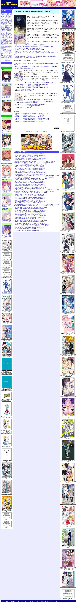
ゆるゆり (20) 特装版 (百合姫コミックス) (7, 323)
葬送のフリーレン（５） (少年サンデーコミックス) (68, 504)
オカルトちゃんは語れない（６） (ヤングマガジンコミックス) (68, 190)
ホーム (3, 7)
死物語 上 (6, 527)
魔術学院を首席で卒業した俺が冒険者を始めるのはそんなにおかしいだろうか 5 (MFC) (68, 355)
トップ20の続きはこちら (7, 60)
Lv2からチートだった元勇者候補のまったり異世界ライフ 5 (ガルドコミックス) (68, 273)
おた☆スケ (37, 7)
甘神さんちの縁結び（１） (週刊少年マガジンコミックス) (68, 526)
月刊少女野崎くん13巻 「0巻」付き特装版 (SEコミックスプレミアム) (7, 250)
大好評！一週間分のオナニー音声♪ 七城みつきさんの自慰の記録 (29, 165)
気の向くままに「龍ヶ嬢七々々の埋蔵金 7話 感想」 (28, 48)
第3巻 (26, 90)
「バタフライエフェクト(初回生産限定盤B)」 (28, 106)
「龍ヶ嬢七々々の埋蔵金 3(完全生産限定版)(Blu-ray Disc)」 (32, 86)
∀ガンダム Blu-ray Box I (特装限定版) (7, 494)
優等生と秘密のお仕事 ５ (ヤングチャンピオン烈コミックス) (68, 376)
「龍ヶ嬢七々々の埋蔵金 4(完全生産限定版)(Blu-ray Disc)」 (32, 87)
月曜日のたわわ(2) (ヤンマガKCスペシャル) (68, 82)
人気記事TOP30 (44, 7)
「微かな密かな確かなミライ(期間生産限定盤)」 (39, 101)
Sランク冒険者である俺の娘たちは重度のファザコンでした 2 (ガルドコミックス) (68, 252)
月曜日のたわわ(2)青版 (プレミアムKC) (7, 293)
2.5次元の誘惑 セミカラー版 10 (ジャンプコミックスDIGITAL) (68, 587)
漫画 (22, 7)
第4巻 (30, 90)
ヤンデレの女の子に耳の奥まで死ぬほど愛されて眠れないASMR (29, 227)
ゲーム (31, 7)
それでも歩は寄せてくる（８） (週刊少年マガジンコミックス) (68, 482)
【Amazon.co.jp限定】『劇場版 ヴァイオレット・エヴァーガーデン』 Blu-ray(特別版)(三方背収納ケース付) (6, 339)
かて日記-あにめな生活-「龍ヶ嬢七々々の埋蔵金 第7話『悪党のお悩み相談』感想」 (35, 56)
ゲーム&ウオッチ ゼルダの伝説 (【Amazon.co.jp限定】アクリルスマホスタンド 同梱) (6, 400)
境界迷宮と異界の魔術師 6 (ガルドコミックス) (68, 231)
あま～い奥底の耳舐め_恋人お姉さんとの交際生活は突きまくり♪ (30, 155)
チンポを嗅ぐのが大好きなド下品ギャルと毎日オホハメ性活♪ (29, 228)
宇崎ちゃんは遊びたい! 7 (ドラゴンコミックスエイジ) (6, 356)
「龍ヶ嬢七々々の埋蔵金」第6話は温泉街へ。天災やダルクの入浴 (31, 113)
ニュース (8, 7)
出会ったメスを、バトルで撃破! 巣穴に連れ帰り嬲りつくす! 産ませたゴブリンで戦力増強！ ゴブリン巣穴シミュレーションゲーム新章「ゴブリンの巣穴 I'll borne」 (6, 15)
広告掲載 (51, 7)
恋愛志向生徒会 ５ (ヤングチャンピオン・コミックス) (68, 438)
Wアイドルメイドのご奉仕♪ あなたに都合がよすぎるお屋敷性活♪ (30, 154)
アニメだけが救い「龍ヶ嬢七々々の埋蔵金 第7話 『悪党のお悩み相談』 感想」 (34, 46)
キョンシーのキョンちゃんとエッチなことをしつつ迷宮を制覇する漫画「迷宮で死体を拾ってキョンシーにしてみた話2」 (6, 47)
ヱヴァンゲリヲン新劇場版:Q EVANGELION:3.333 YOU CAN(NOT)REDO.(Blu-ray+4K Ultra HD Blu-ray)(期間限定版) (6, 389)
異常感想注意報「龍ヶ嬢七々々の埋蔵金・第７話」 (27, 57)
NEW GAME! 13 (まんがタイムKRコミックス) (68, 599)
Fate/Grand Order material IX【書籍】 (7, 461)
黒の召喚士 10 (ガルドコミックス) (68, 210)
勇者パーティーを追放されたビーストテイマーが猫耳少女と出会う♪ (30, 156)
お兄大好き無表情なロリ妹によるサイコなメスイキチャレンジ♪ (29, 218)
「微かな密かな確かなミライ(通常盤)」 (27, 102)
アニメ (18, 7)
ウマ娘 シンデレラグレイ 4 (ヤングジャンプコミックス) (68, 113)
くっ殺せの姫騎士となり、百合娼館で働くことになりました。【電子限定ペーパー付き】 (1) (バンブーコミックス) (68, 51)
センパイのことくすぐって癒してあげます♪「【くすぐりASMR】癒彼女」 (32, 224)
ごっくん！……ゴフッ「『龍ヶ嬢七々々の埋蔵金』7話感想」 (30, 49)
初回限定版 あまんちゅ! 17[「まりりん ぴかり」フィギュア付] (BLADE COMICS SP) (6, 417)
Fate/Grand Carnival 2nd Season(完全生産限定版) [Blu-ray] (6, 510)
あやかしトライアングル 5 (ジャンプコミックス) (6, 311)
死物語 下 (6, 519)
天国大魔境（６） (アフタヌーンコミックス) (68, 293)
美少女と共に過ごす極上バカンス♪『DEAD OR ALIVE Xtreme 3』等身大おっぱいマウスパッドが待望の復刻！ (6, 26)
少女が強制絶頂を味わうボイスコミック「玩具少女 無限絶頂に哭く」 (31, 158)
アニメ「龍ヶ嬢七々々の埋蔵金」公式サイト (26, 89)
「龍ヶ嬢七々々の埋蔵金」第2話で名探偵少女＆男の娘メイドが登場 (32, 119)
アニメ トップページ (36, 131)
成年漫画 (26, 7)
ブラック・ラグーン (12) (6, 259)
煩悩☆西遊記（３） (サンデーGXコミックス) (68, 417)
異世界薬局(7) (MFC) (68, 313)
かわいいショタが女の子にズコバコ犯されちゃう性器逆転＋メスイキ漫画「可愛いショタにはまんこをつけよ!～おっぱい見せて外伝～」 (6, 57)
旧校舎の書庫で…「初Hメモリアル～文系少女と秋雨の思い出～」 (30, 159)
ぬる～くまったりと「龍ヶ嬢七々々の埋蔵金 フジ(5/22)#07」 (30, 45)
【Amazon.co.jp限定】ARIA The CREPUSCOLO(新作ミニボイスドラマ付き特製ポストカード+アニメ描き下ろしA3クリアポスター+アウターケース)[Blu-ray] (6, 432)
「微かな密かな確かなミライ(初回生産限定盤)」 (39, 99)
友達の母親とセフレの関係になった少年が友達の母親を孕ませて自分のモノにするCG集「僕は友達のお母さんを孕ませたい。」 (6, 42)
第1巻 (18, 90)
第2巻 (22, 90)
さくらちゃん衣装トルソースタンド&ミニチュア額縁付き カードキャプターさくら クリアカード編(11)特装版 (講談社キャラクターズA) (68, 168)
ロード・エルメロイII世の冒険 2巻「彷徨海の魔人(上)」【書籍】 (6, 477)
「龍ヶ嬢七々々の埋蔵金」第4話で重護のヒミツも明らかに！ (30, 116)
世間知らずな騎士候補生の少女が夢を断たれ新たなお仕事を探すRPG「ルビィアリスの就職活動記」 (6, 38)
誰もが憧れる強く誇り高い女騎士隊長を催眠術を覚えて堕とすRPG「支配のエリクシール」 (6, 30)
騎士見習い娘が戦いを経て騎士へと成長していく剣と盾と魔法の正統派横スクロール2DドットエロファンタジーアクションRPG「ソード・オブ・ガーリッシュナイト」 (6, 34)
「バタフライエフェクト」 (23, 107)
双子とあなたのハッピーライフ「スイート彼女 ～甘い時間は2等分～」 (31, 166)
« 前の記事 (27, 131)
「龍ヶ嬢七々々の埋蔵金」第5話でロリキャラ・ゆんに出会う (30, 115)
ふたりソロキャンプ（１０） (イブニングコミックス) (68, 547)
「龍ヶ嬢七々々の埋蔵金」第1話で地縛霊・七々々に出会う (29, 121)
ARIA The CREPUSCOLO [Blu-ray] (6, 447)
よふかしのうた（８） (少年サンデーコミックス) (68, 461)
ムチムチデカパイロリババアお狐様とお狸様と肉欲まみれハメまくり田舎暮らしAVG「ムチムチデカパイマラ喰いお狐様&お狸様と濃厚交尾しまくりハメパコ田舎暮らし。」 (6, 52)
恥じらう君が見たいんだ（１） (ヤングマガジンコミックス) (68, 396)
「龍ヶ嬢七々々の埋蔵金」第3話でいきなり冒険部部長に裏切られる (32, 118)
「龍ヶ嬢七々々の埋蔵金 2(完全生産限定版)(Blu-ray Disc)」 (32, 84)
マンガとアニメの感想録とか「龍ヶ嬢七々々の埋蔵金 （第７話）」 (32, 51)
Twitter (56, 7)
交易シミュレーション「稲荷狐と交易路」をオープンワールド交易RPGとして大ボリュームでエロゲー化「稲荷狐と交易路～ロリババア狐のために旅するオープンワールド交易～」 (6, 21)
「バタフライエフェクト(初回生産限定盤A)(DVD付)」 (30, 104)
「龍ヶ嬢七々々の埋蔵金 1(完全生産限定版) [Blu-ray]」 (41, 82)
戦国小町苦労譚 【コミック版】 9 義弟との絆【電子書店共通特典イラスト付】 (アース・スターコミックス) (68, 568)
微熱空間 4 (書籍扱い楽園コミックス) (68, 62)
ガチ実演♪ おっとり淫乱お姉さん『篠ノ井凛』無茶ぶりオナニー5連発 (31, 164)
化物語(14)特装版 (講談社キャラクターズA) (6, 268)
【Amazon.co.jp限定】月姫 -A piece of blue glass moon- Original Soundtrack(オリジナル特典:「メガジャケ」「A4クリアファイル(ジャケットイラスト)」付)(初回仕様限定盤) (68, 29)
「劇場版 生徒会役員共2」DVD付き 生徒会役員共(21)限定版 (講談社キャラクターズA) (6, 277)
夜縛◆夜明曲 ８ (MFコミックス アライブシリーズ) (68, 334)
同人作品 (13, 7)
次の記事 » (45, 131)
